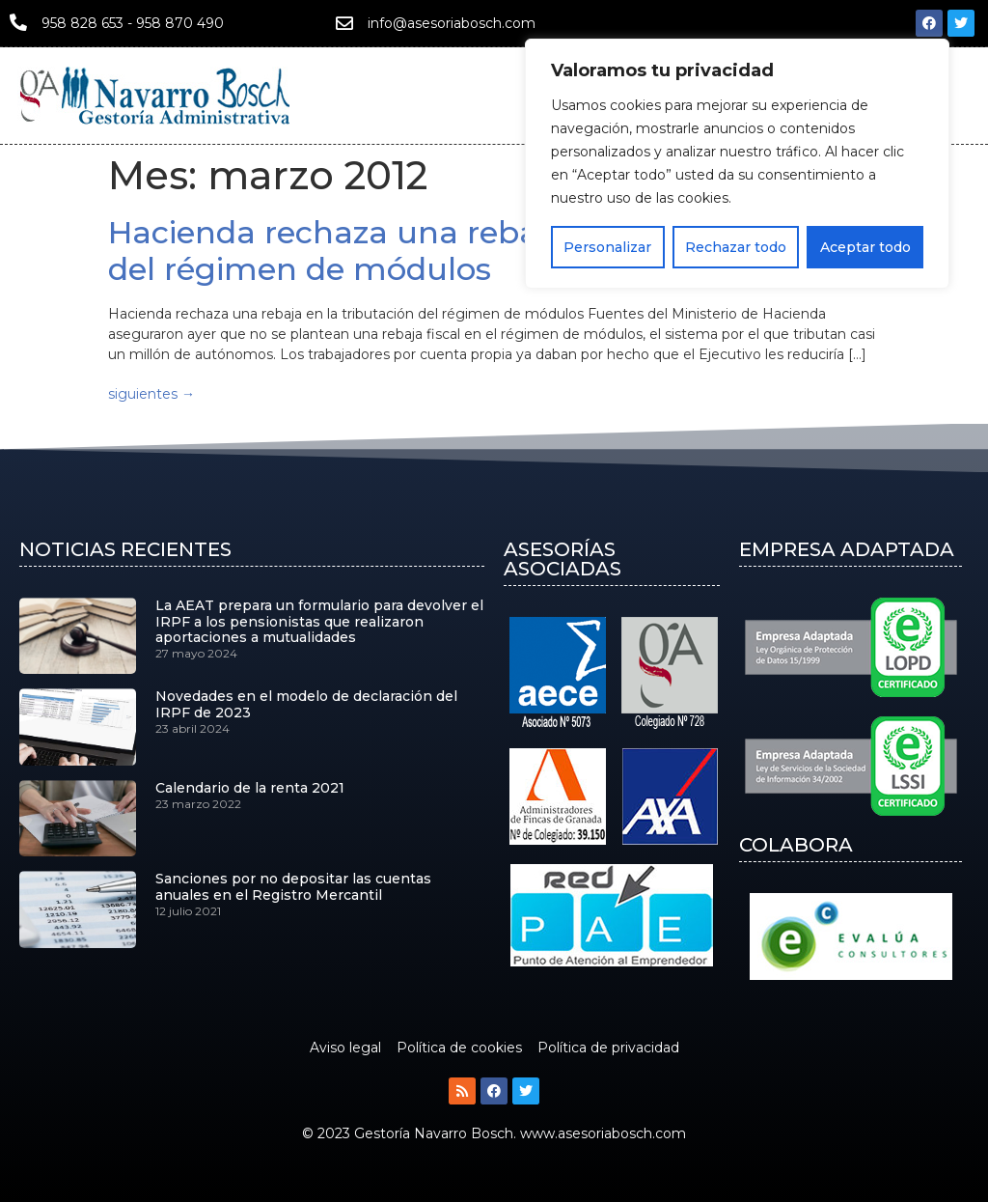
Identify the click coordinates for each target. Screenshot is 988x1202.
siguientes (151, 394)
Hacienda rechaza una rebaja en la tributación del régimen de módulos (471, 250)
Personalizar (607, 246)
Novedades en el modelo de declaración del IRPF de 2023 (306, 704)
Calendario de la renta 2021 (249, 788)
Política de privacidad (608, 1047)
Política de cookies (459, 1047)
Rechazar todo (735, 246)
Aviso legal (345, 1047)
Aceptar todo (865, 246)
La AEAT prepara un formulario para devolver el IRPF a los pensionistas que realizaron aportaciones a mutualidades (319, 622)
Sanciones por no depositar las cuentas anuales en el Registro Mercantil (293, 887)
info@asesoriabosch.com (451, 23)
